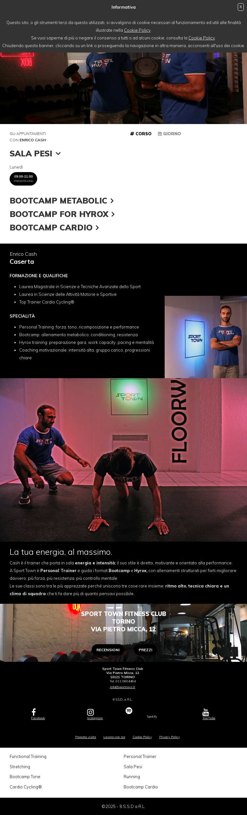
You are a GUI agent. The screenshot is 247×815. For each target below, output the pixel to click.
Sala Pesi (133, 766)
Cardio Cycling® (26, 786)
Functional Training (28, 756)
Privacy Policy (169, 737)
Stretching (20, 766)
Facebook (38, 714)
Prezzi (145, 649)
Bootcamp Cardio (141, 786)
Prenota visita (85, 737)
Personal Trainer (140, 756)
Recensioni (107, 649)
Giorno (169, 133)
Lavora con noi (114, 737)
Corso (141, 133)
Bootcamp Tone (25, 776)
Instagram (95, 714)
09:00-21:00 (23, 178)
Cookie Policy (137, 30)
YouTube (208, 714)
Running (132, 776)
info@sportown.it (122, 687)
